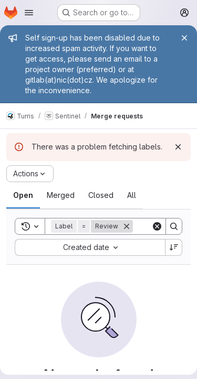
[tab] (23, 195)
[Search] (173, 226)
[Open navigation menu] (28, 12)
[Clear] (157, 226)
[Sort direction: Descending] (173, 247)
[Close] (184, 38)
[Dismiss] (178, 147)
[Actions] (30, 173)
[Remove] (126, 226)
